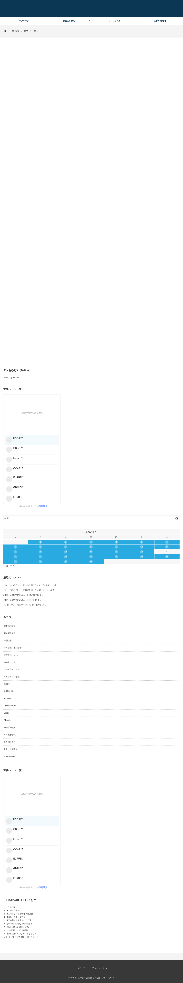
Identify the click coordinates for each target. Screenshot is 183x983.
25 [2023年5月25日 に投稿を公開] (116, 556)
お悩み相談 (9, 691)
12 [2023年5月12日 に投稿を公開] (142, 547)
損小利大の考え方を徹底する (20, 923)
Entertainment (10, 756)
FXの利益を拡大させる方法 (19, 920)
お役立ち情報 (69, 21)
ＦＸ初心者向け (11, 742)
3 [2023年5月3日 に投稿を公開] (91, 542)
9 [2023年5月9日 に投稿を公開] (65, 547)
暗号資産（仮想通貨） (13, 648)
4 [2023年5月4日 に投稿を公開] (116, 542)
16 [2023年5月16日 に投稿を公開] (66, 552)
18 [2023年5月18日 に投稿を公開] (116, 552)
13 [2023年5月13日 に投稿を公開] (167, 547)
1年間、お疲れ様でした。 (14, 595)
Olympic (7, 720)
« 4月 (5, 566)
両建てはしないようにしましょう (22, 933)
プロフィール (114, 21)
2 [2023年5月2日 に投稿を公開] (65, 542)
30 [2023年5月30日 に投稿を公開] (66, 561)
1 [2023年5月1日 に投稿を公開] (40, 542)
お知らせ (8, 684)
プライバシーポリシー (100, 968)
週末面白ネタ (10, 633)
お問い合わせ (160, 21)
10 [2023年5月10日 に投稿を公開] (91, 547)
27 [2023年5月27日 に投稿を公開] (167, 556)
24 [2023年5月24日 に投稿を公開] (91, 556)
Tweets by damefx (11, 377)
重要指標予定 (10, 626)
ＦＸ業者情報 (10, 735)
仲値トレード (10, 662)
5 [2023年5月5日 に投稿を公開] (141, 542)
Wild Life (7, 698)
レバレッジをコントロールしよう (24, 937)
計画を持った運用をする (18, 927)
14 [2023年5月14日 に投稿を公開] (15, 552)
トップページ (23, 21)
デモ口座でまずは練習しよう (20, 930)
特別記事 (8, 640)
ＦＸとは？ (12, 907)
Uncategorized (10, 706)
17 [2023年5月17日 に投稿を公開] (91, 552)
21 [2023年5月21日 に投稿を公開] (15, 556)
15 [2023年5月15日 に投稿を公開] (40, 552)
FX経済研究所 (10, 727)
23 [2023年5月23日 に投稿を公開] (66, 556)
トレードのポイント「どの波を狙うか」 (21, 585)
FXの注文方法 (13, 910)
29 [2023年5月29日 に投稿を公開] (40, 561)
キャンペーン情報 (12, 677)
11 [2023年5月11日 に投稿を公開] (116, 547)
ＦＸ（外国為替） (12, 749)
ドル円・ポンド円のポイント (16, 605)
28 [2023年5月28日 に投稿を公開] (15, 561)
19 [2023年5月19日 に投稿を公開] (142, 552)
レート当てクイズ (12, 669)
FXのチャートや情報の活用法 (20, 914)
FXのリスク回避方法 (16, 917)
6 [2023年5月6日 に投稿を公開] (167, 542)
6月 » (12, 566)
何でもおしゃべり (12, 655)
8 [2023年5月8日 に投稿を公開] (40, 547)
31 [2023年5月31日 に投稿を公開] (91, 561)
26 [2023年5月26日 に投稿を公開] (142, 556)
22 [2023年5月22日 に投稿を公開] (40, 556)
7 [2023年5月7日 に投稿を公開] (15, 547)
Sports (7, 713)
